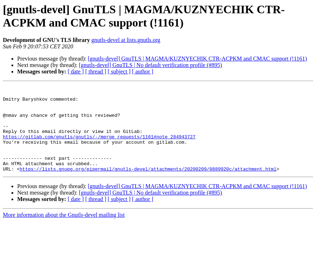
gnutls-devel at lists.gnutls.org (125, 40)
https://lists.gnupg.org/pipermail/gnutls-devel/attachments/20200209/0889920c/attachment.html (148, 186)
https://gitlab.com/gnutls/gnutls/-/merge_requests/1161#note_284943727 (99, 147)
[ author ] (143, 71)
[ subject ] (119, 71)
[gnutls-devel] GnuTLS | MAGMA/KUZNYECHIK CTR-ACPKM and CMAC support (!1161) (197, 59)
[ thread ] (95, 71)
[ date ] (76, 71)
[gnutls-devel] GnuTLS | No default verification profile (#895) (150, 65)
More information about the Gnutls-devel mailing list (64, 232)
